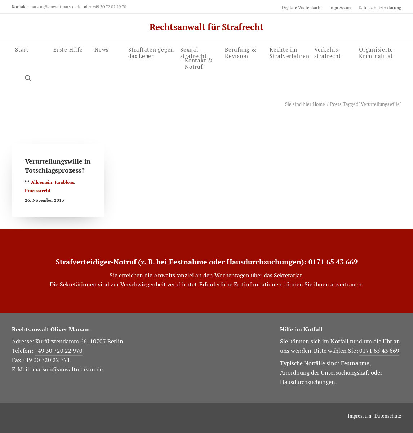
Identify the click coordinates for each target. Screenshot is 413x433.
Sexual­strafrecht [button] (193, 52)
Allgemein (41, 182)
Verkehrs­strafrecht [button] (327, 52)
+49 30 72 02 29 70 (109, 6)
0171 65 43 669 (333, 262)
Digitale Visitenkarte (301, 7)
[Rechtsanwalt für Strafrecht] (206, 27)
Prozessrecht (38, 190)
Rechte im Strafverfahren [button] (290, 52)
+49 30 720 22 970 (59, 350)
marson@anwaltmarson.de (55, 6)
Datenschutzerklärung (380, 7)
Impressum (340, 7)
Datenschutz (387, 416)
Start (22, 51)
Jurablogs (64, 182)
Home (319, 104)
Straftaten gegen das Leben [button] (151, 52)
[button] (378, 52)
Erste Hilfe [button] (68, 49)
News (101, 49)
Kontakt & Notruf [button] (199, 62)
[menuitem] (303, 7)
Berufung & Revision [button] (241, 52)
